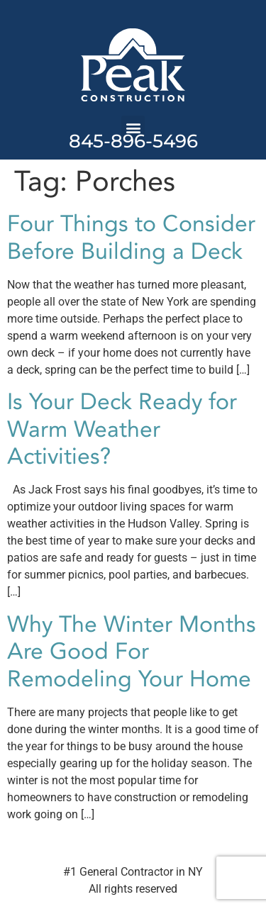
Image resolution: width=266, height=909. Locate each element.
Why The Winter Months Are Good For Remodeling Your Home (131, 652)
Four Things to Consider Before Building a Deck (131, 237)
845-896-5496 (133, 141)
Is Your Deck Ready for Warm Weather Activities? (122, 429)
